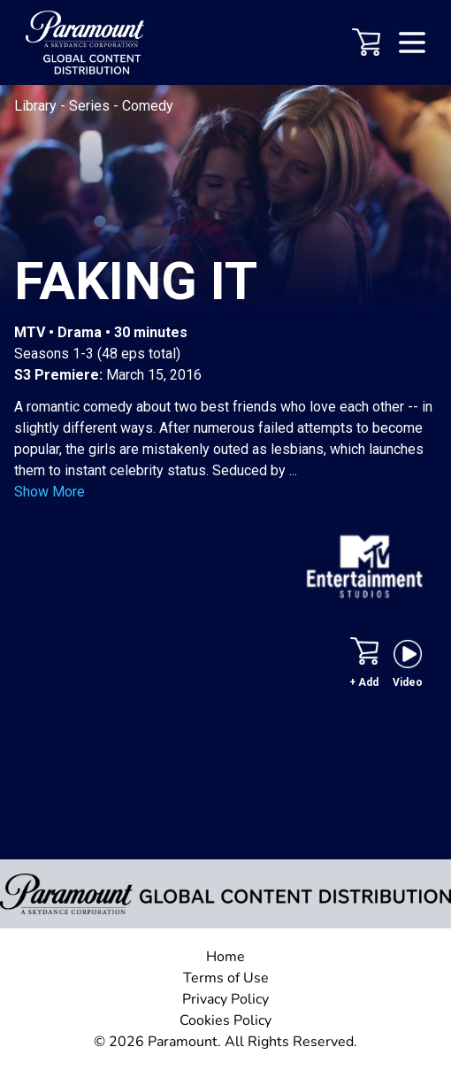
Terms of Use (226, 978)
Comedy (147, 105)
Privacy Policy (225, 999)
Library (37, 105)
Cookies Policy (225, 1020)
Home (225, 956)
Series (91, 105)
